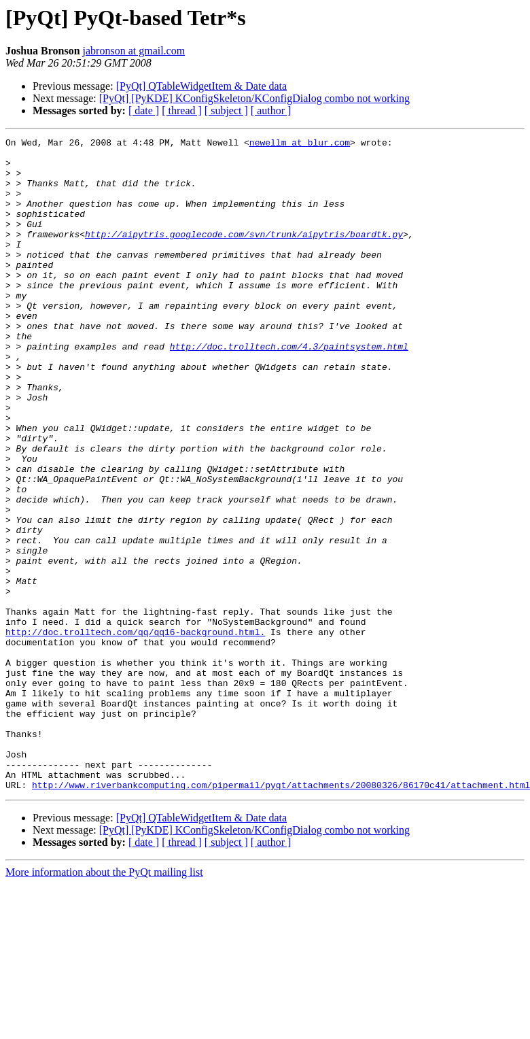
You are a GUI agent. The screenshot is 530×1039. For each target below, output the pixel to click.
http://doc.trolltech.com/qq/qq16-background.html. (135, 732)
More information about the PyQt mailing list (104, 1002)
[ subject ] (226, 110)
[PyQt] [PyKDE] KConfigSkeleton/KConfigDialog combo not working (254, 98)
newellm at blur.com (299, 144)
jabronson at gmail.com (134, 50)
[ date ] (143, 110)
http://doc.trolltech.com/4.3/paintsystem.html (289, 389)
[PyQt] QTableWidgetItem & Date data (201, 86)
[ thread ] (182, 110)
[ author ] (271, 110)
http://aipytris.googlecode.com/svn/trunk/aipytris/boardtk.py (244, 254)
